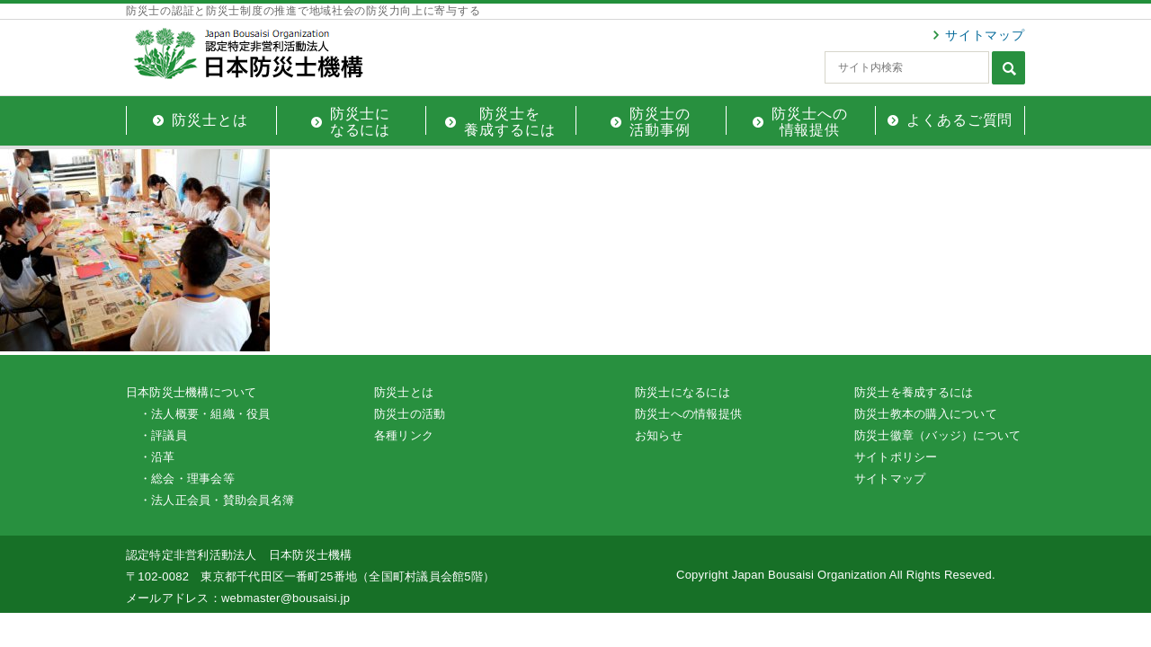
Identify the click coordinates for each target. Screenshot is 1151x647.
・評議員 (163, 435)
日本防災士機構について (191, 392)
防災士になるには (682, 392)
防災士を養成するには (913, 392)
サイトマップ (985, 35)
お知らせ (659, 435)
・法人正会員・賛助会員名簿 (216, 500)
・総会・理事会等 (187, 478)
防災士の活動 (409, 414)
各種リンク (403, 435)
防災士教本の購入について (925, 414)
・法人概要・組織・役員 (205, 414)
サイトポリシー (896, 457)
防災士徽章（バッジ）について (937, 435)
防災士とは (403, 392)
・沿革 (157, 457)
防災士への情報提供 (688, 414)
